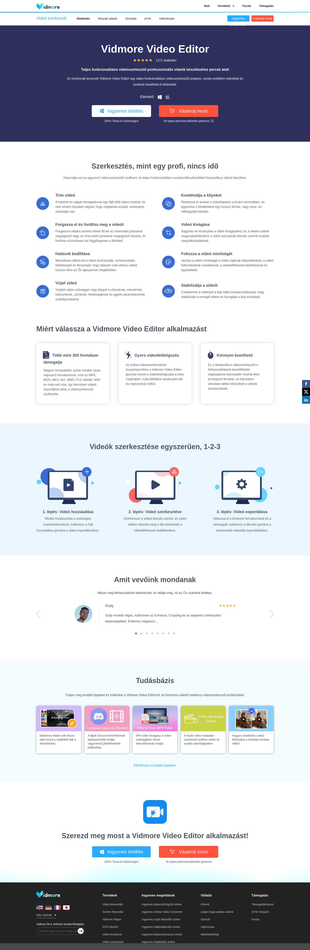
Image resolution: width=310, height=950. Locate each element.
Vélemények (166, 18)
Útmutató (130, 18)
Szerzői (205, 919)
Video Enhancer (112, 934)
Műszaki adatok (107, 18)
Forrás (247, 6)
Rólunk (205, 904)
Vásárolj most (262, 18)
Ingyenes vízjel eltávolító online (161, 919)
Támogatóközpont (262, 904)
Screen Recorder (113, 911)
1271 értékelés (166, 60)
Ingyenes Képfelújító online (158, 941)
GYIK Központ (260, 911)
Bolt (207, 6)
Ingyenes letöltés (121, 111)
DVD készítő (110, 926)
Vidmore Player (112, 919)
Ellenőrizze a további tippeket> (154, 765)
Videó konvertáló (113, 904)
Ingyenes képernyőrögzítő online (162, 904)
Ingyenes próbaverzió (238, 19)
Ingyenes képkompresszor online (162, 934)
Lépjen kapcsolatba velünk (217, 911)
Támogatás (266, 6)
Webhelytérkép (210, 934)
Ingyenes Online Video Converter (162, 911)
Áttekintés (83, 18)
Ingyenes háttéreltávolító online (161, 926)
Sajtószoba (207, 926)
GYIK (148, 18)
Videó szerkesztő (113, 941)
